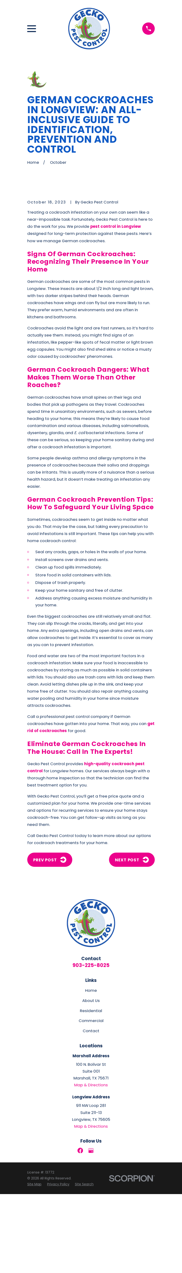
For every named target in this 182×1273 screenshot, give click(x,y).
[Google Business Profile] (91, 1229)
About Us (91, 1079)
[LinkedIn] (102, 1229)
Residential (91, 1089)
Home (91, 1069)
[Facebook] (80, 1229)
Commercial (91, 1099)
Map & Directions (91, 1164)
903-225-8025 (91, 1043)
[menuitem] (34, 1263)
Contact (91, 1110)
